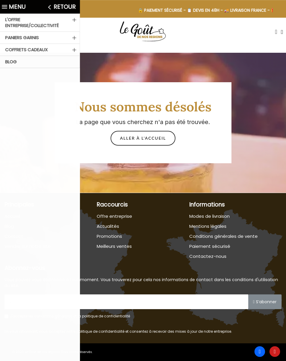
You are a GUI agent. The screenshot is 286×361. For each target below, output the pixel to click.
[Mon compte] (282, 32)
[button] (276, 32)
